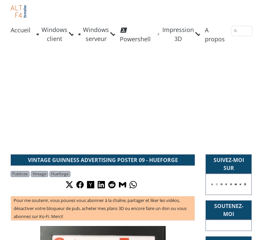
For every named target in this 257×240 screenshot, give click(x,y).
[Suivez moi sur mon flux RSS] (212, 184)
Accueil (21, 30)
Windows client (52, 34)
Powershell (135, 34)
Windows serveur (93, 34)
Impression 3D (175, 34)
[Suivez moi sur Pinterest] (226, 184)
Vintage (39, 174)
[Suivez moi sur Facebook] (221, 184)
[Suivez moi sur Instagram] (217, 184)
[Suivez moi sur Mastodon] (231, 184)
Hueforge (60, 174)
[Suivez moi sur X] (240, 184)
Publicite (20, 174)
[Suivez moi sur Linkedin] (245, 184)
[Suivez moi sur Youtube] (236, 184)
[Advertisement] (128, 99)
